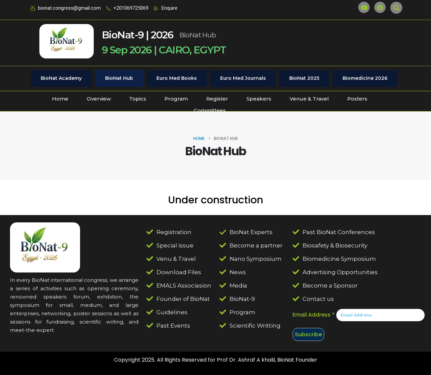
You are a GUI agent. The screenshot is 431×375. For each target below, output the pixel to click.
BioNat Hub (119, 78)
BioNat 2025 (304, 78)
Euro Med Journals (243, 78)
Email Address (314, 315)
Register (217, 99)
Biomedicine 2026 (365, 78)
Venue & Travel (309, 99)
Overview (99, 99)
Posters (357, 99)
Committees (210, 110)
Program (176, 99)
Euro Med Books (176, 78)
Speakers (259, 99)
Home (60, 99)
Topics (137, 99)
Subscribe (308, 334)
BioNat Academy (61, 78)
